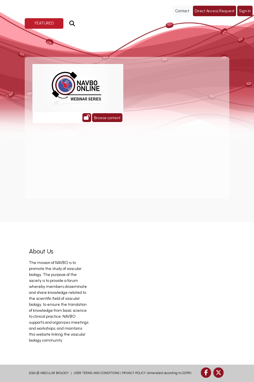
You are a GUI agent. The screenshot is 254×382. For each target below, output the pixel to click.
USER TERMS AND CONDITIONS (96, 373)
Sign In (245, 11)
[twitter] (218, 372)
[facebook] (206, 372)
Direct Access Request (214, 11)
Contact (182, 11)
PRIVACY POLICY (134, 373)
